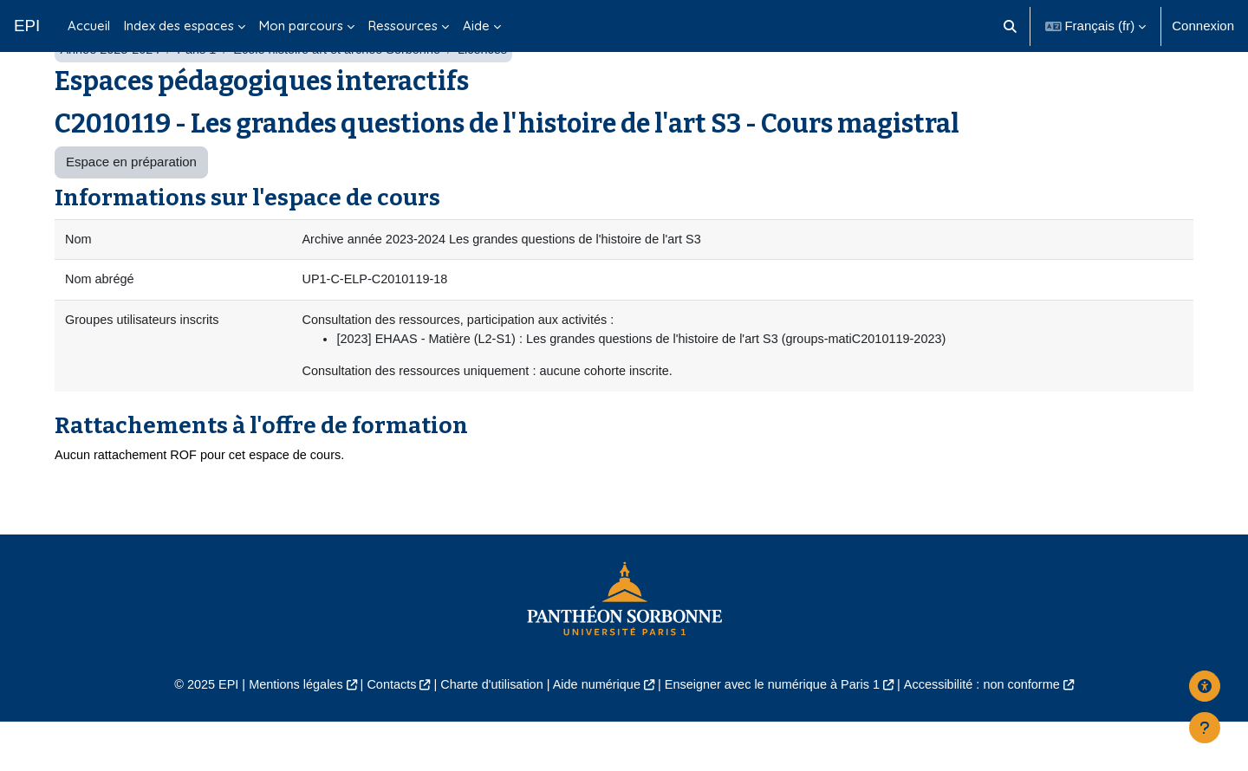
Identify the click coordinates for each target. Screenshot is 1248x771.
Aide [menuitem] (476, 25)
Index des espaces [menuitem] (179, 25)
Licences (497, 93)
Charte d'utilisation (486, 733)
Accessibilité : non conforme (996, 733)
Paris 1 (201, 93)
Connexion (1203, 25)
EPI (27, 25)
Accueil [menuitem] (89, 25)
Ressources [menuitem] (403, 25)
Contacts (382, 733)
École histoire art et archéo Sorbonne (346, 93)
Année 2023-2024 (111, 93)
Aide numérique (594, 733)
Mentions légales (283, 733)
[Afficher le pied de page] (1204, 727)
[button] (1010, 26)
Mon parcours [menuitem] (301, 25)
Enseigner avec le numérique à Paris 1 (778, 733)
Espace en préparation (131, 205)
